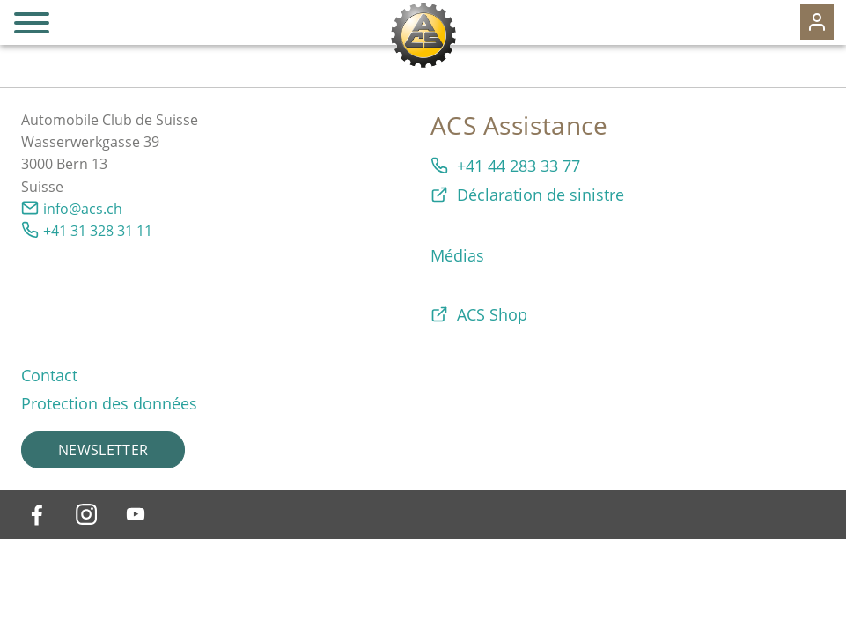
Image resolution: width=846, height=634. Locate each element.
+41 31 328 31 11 (97, 230)
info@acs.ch (82, 208)
